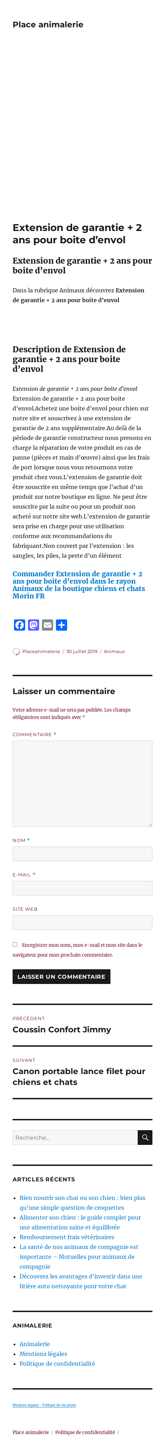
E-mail (24, 875)
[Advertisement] (82, 135)
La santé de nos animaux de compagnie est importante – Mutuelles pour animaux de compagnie (79, 1256)
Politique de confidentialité (57, 1363)
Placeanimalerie (41, 651)
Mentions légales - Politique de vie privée (44, 1405)
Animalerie (35, 1343)
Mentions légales (43, 1353)
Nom (21, 840)
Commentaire (35, 735)
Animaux (114, 651)
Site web (25, 909)
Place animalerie (48, 24)
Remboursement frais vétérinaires (67, 1237)
